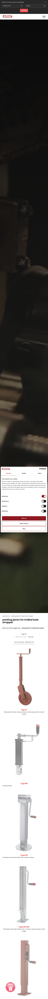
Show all (30, 637)
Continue (24, 10)
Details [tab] (24, 473)
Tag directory (6, 616)
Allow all (24, 518)
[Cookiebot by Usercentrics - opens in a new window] (39, 469)
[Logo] (13, 17)
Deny (24, 528)
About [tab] (39, 473)
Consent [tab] (8, 473)
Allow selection (24, 523)
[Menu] (44, 17)
